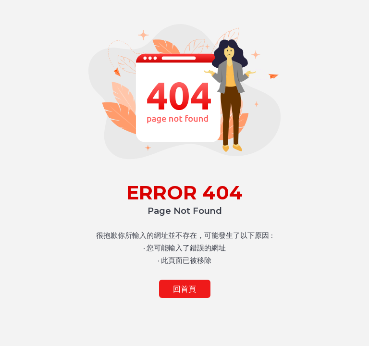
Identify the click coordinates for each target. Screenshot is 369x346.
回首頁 (184, 289)
